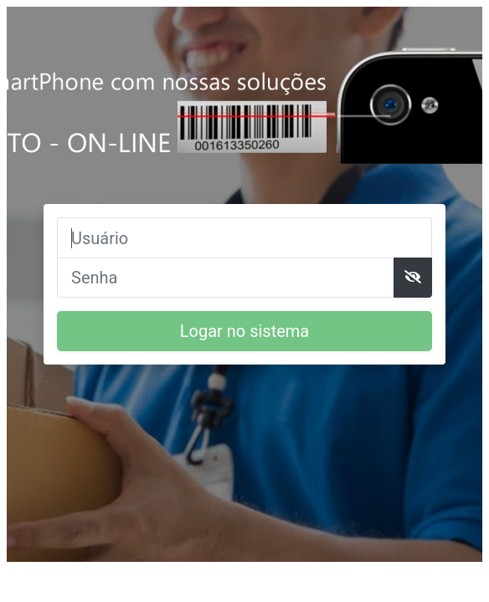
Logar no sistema (245, 331)
